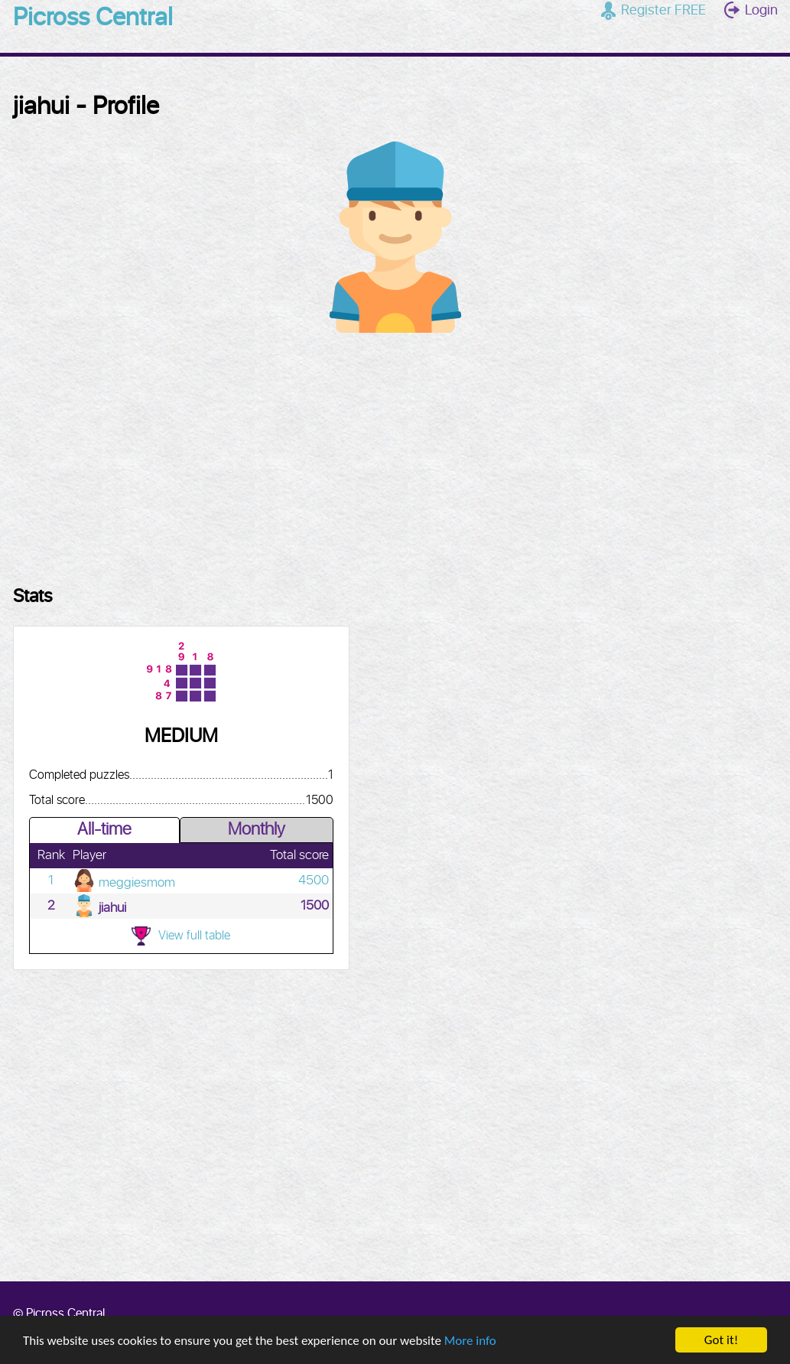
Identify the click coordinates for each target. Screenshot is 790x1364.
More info (470, 1341)
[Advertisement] (395, 451)
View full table (181, 936)
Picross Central (93, 18)
